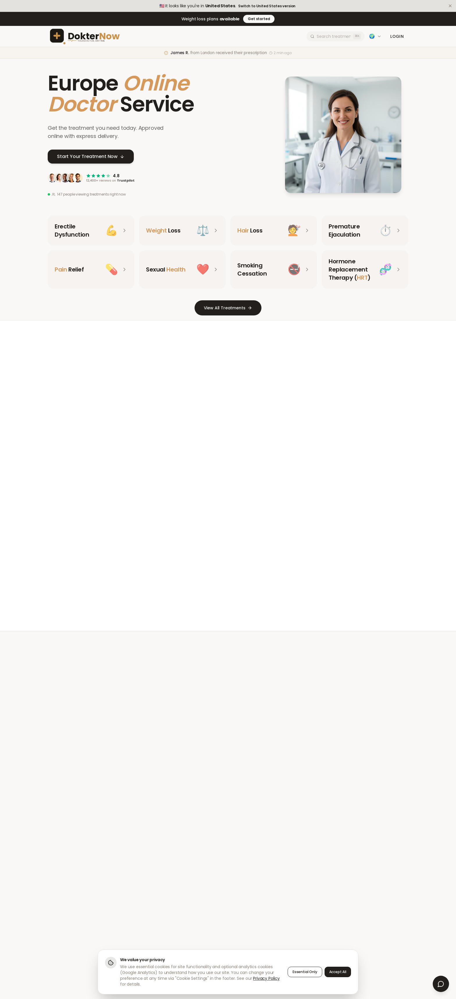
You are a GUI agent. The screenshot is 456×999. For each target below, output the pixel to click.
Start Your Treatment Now (90, 156)
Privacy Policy (266, 978)
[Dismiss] (450, 5)
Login (397, 36)
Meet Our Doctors (207, 583)
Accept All (337, 971)
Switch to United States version (266, 6)
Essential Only (305, 971)
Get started (259, 18)
